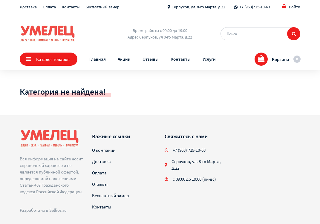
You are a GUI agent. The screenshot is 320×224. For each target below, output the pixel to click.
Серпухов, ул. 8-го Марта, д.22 (198, 7)
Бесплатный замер (102, 7)
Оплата (49, 7)
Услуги (209, 59)
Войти (291, 7)
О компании (103, 150)
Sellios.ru (58, 210)
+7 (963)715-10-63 (254, 7)
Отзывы (151, 59)
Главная (97, 59)
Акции (124, 59)
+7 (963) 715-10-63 (189, 150)
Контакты (70, 7)
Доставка (28, 7)
